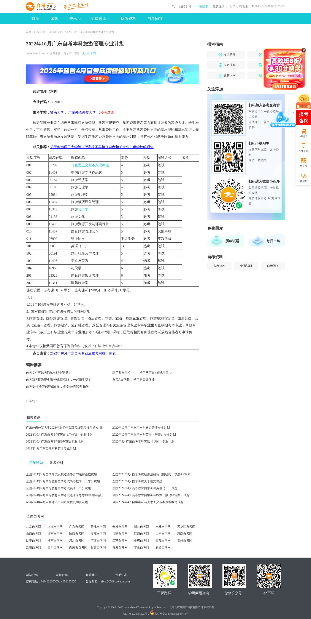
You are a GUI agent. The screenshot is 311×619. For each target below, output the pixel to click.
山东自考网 (163, 533)
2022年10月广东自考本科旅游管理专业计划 (141, 427)
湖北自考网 (141, 526)
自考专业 (39, 32)
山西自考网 (33, 533)
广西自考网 (98, 540)
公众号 (304, 166)
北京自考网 (33, 526)
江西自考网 (141, 533)
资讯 (75, 18)
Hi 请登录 (201, 6)
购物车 (304, 136)
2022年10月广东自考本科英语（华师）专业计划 (144, 434)
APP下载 (304, 151)
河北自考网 (76, 540)
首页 (35, 18)
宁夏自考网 (141, 547)
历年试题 (232, 241)
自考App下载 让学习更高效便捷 (133, 379)
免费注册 (219, 6)
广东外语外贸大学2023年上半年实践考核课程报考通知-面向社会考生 (72, 427)
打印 (93, 53)
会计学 (83, 209)
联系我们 (92, 575)
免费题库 (100, 18)
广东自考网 (76, 526)
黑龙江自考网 (186, 526)
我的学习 (185, 6)
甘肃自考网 (98, 547)
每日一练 (273, 241)
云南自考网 (33, 547)
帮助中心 (121, 575)
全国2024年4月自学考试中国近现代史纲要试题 (57, 502)
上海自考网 (55, 526)
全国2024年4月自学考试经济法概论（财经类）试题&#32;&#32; (154, 474)
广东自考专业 (54, 32)
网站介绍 (32, 575)
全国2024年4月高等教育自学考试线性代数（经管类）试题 (150, 495)
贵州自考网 (184, 540)
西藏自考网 (163, 540)
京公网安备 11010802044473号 (169, 613)
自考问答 (155, 18)
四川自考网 (55, 547)
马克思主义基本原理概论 (90, 165)
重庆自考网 (141, 540)
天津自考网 (98, 526)
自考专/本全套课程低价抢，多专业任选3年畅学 (57, 386)
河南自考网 (184, 533)
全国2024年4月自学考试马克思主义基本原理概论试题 (147, 502)
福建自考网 (119, 533)
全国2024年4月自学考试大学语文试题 (137, 481)
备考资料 (128, 18)
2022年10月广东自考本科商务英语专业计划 (54, 441)
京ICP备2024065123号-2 (135, 613)
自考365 (68, 53)
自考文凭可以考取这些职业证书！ (48, 372)
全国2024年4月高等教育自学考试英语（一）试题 (144, 488)
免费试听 (246, 266)
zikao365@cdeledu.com (115, 581)
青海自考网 (119, 547)
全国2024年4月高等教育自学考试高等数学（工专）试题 (63, 481)
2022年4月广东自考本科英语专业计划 (51, 448)
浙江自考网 (98, 533)
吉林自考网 (163, 526)
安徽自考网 (119, 526)
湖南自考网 (55, 540)
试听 (54, 18)
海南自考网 (55, 533)
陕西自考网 (76, 533)
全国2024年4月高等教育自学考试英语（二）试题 (58, 488)
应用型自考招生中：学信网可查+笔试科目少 (141, 372)
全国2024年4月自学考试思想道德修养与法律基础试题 (61, 474)
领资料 (304, 181)
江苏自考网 (119, 540)
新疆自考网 (163, 547)
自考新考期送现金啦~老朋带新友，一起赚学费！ (58, 379)
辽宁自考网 (33, 540)
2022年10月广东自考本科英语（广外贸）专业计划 (59, 434)
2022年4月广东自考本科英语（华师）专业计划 (143, 441)
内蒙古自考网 (78, 547)
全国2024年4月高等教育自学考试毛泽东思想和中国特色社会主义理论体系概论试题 (81, 495)
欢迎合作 (62, 575)
